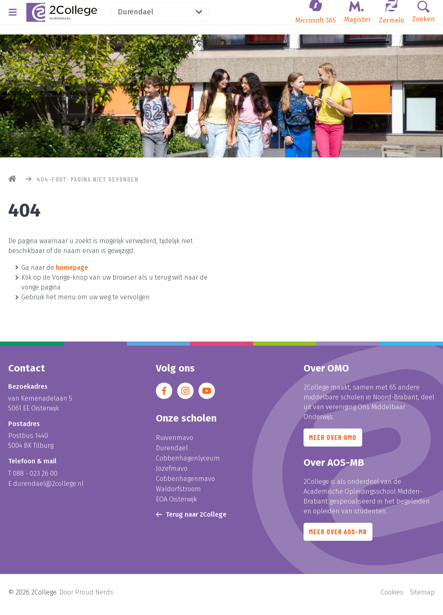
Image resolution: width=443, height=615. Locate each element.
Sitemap (422, 597)
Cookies (392, 597)
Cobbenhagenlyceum (188, 461)
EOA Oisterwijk (176, 501)
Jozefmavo (171, 471)
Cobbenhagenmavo (185, 481)
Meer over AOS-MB (340, 539)
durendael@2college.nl (48, 487)
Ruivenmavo (174, 442)
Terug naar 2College (191, 515)
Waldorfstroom (178, 491)
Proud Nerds (94, 597)
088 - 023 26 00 (35, 477)
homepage (72, 267)
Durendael (185, 13)
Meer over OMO (334, 443)
